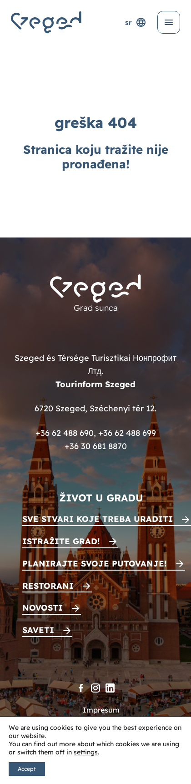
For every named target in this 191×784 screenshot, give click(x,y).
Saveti (38, 630)
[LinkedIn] (110, 688)
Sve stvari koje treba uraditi (97, 519)
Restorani (48, 586)
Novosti (42, 607)
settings (86, 752)
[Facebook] (80, 688)
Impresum (101, 709)
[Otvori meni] (168, 22)
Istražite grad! (61, 541)
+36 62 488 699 (127, 433)
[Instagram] (95, 688)
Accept (27, 768)
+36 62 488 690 (64, 433)
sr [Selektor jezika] (135, 22)
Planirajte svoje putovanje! (94, 563)
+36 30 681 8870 (96, 446)
